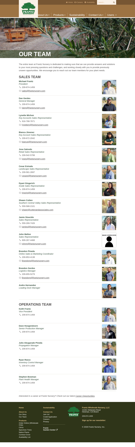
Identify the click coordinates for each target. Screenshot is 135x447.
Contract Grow (25, 439)
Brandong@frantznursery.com (35, 283)
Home (69, 2)
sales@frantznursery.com (33, 96)
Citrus (21, 432)
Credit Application (50, 421)
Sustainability (77, 15)
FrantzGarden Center (51, 433)
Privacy (46, 426)
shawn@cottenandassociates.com (37, 215)
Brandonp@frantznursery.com (35, 266)
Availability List (25, 441)
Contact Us (96, 15)
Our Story (23, 419)
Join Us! (46, 419)
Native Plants (24, 436)
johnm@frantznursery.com (34, 249)
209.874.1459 (87, 421)
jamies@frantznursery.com (34, 232)
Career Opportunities (85, 401)
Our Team (23, 421)
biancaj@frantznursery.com (34, 147)
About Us (43, 15)
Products (59, 15)
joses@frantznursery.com (33, 164)
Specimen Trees (25, 434)
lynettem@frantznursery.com (35, 130)
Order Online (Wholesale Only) (29, 428)
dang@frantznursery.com (33, 113)
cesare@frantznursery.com (34, 181)
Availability (89, 2)
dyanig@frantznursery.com (34, 198)
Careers (78, 2)
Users (112, 15)
